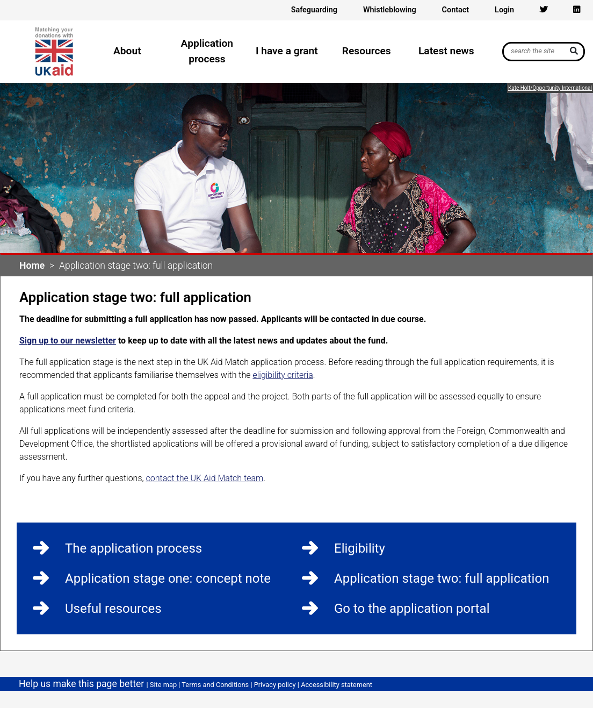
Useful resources (113, 608)
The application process (133, 548)
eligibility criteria (282, 375)
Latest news (446, 51)
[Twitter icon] (544, 10)
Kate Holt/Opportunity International (550, 88)
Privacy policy (274, 685)
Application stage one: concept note (168, 578)
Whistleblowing (389, 10)
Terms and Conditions (214, 685)
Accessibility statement (335, 685)
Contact (455, 10)
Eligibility (359, 548)
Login (504, 10)
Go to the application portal (412, 608)
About (127, 51)
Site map (162, 685)
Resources (366, 51)
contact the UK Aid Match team (204, 478)
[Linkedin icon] (576, 10)
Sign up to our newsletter (67, 340)
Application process (207, 51)
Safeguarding (314, 10)
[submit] (574, 51)
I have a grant (287, 51)
